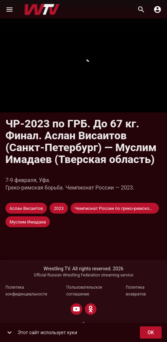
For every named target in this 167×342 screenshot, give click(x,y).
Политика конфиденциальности (26, 290)
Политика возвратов (136, 290)
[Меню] (9, 9)
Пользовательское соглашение (84, 290)
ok (151, 332)
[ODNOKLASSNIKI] (90, 309)
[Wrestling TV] (42, 9)
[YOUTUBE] (76, 309)
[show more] (9, 332)
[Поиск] (141, 9)
